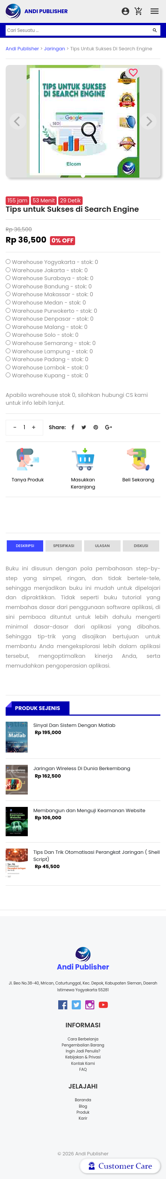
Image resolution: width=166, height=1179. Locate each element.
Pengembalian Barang (83, 1045)
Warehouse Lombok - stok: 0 (50, 367)
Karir (83, 1118)
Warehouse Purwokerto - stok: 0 (54, 311)
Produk (83, 1112)
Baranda (83, 1100)
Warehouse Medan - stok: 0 (49, 302)
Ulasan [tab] (102, 546)
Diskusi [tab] (141, 546)
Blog (83, 1106)
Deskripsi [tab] (25, 546)
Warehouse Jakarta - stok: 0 (50, 270)
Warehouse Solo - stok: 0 (45, 335)
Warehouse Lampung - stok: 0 (52, 351)
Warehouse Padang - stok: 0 (50, 359)
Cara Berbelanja (83, 1039)
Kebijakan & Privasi (83, 1057)
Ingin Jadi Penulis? (83, 1051)
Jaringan (54, 48)
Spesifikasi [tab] (63, 546)
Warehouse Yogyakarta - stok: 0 (55, 262)
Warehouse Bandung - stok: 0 (52, 286)
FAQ (83, 1069)
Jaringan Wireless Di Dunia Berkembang (81, 768)
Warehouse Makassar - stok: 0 (52, 294)
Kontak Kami (83, 1063)
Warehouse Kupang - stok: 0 (50, 375)
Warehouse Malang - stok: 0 (50, 327)
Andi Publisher (22, 48)
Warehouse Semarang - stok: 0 (54, 343)
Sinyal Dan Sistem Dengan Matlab (74, 725)
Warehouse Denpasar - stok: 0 (53, 319)
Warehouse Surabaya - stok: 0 (53, 278)
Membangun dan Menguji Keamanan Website (89, 810)
